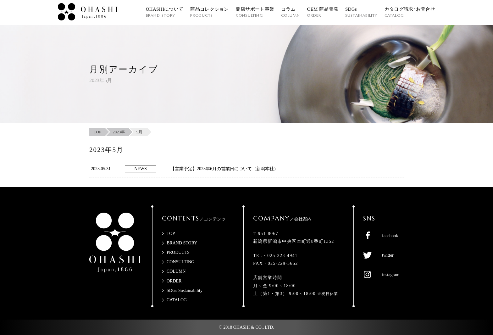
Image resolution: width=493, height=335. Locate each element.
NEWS (140, 168)
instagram (390, 274)
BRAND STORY (182, 243)
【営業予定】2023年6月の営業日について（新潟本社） (224, 168)
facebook (390, 235)
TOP (171, 233)
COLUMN (176, 271)
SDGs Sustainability (184, 290)
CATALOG (177, 300)
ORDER (174, 281)
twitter (388, 255)
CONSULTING (180, 262)
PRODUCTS (178, 252)
